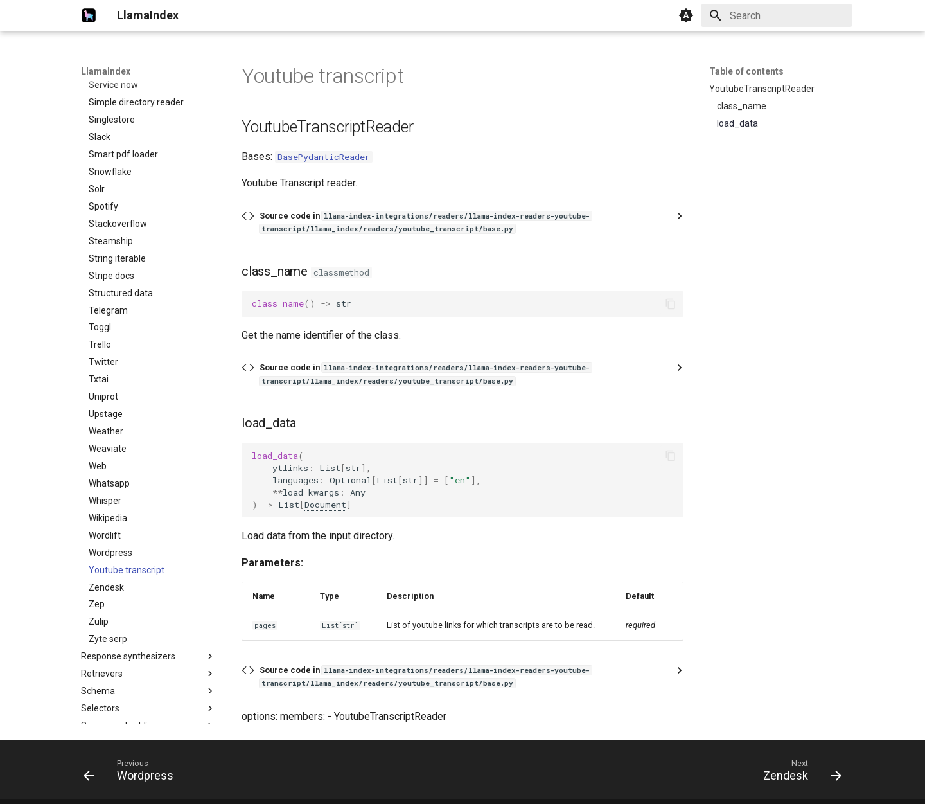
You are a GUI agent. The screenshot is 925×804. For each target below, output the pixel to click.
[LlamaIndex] (88, 15)
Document (325, 504)
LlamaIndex (105, 71)
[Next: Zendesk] (798, 773)
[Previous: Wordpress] (132, 773)
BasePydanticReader (324, 157)
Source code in (426, 222)
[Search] (776, 15)
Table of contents (746, 71)
